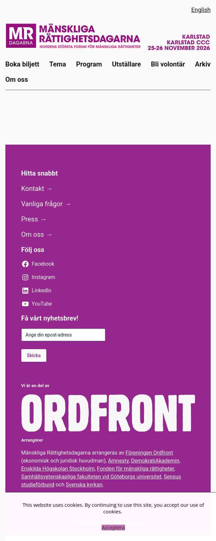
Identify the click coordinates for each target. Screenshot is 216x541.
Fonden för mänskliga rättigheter (135, 469)
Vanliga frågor (42, 204)
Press (29, 219)
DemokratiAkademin (155, 461)
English (201, 9)
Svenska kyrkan (84, 484)
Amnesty (118, 461)
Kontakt (32, 189)
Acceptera (113, 527)
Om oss (32, 234)
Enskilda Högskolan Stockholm (58, 469)
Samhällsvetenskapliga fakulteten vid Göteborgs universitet (91, 476)
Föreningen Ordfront (149, 453)
